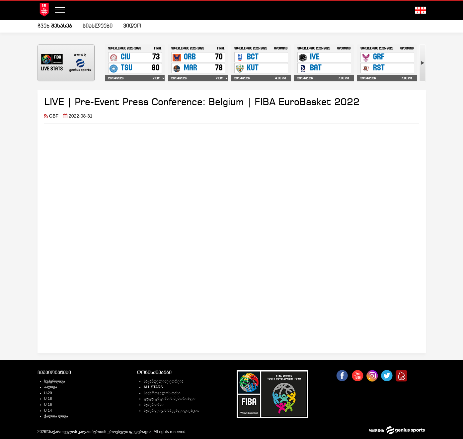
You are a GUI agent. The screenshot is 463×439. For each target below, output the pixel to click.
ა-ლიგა (50, 387)
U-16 (48, 404)
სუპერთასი (154, 404)
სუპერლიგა (54, 381)
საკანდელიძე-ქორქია (164, 381)
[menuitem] (57, 26)
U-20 (48, 393)
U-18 (48, 398)
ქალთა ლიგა (56, 416)
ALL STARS (153, 387)
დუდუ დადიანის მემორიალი (169, 398)
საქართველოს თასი (162, 393)
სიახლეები (98, 26)
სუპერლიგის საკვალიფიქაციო (171, 410)
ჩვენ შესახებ (55, 26)
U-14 (48, 410)
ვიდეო (132, 26)
